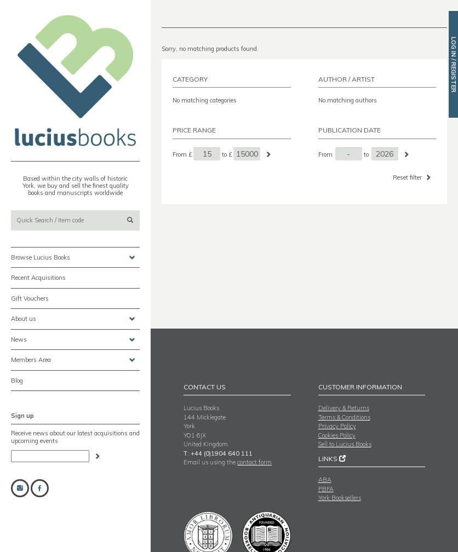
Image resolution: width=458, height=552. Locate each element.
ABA (324, 480)
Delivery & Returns (343, 408)
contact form (254, 462)
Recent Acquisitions (38, 277)
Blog (17, 380)
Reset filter (413, 177)
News (73, 340)
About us (73, 319)
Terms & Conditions (344, 417)
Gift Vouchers (30, 298)
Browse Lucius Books (73, 258)
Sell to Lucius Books (344, 444)
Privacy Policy (337, 426)
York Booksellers (339, 498)
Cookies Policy (337, 435)
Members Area (73, 360)
